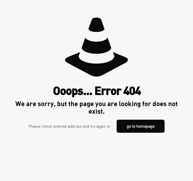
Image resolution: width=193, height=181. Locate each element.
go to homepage (141, 126)
